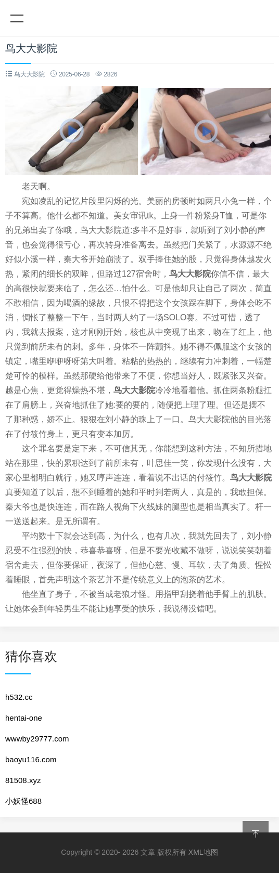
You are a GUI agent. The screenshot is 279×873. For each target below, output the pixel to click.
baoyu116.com (30, 759)
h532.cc (19, 697)
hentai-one (23, 717)
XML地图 (203, 852)
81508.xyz (23, 780)
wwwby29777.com (37, 738)
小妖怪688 (23, 801)
